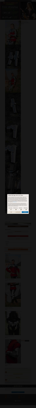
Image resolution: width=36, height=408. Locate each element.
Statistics (20, 207)
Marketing (25, 207)
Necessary (10, 207)
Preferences (15, 207)
